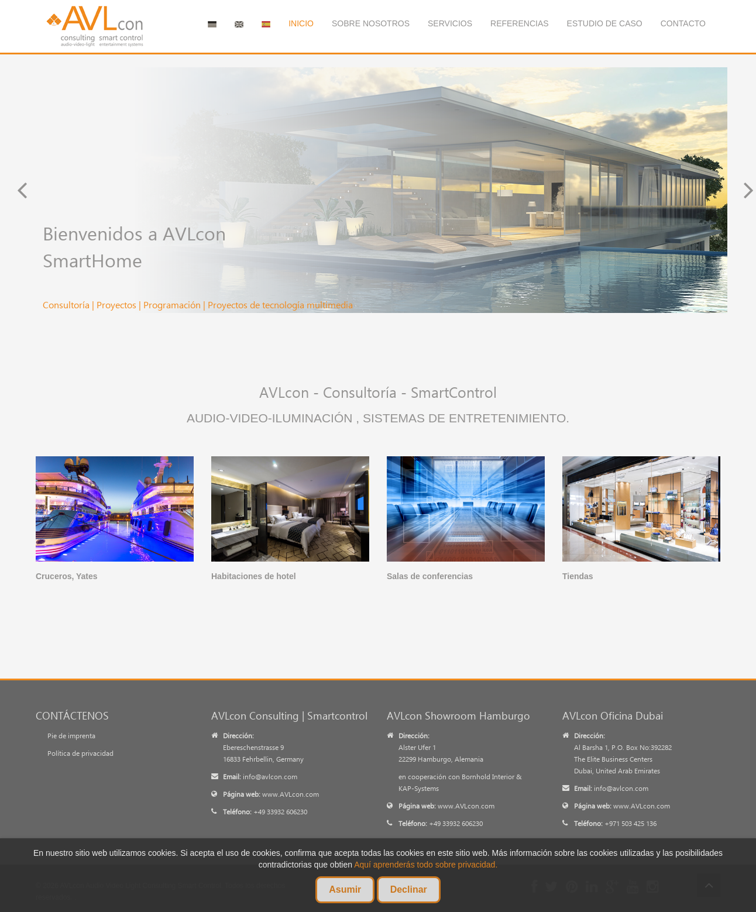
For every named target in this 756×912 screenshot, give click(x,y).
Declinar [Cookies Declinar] (408, 889)
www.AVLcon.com (290, 794)
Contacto (683, 23)
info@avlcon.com (270, 776)
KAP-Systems (418, 788)
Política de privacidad (80, 753)
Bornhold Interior (488, 776)
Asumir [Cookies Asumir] (345, 889)
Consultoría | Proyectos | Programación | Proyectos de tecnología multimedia (198, 304)
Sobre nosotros (371, 23)
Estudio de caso (604, 23)
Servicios (450, 23)
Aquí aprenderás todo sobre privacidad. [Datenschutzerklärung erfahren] (425, 864)
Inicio (301, 23)
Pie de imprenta (71, 735)
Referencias (519, 23)
